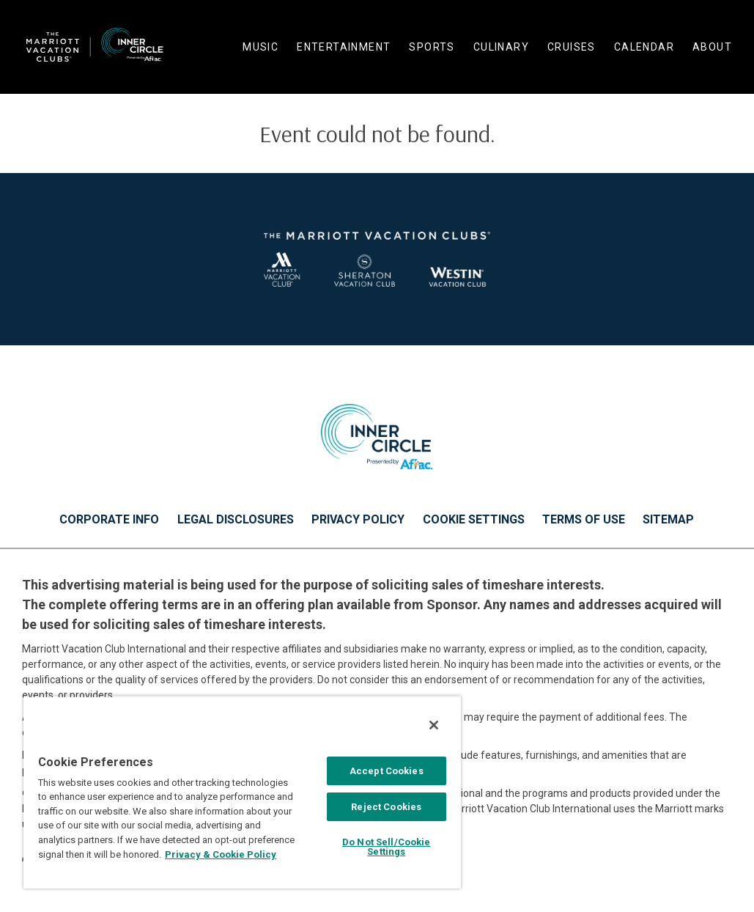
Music (260, 47)
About (712, 47)
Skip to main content (0, 0)
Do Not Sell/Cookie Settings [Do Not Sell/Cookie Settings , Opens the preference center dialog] (386, 846)
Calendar (644, 47)
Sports (431, 47)
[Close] (434, 725)
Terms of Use (583, 520)
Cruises (571, 47)
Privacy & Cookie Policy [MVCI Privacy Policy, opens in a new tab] (220, 854)
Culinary (501, 47)
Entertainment (344, 47)
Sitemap (668, 520)
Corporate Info (109, 520)
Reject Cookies (386, 806)
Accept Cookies (387, 770)
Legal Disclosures (235, 520)
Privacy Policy (357, 520)
